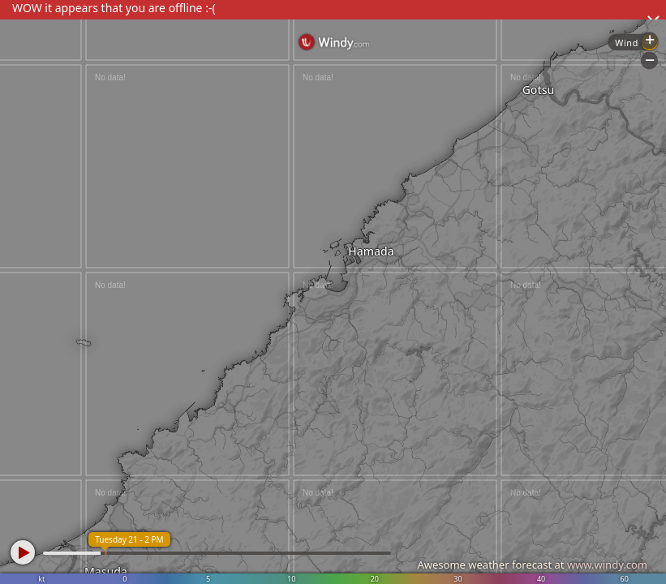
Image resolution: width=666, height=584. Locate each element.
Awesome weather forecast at (532, 564)
